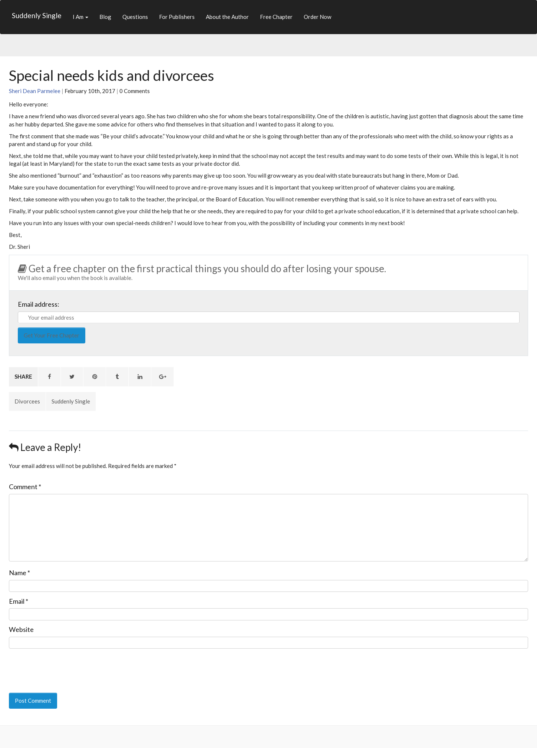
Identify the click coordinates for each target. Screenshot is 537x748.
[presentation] (60, 666)
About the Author (227, 16)
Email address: (38, 304)
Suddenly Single (37, 15)
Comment (25, 486)
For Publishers (177, 16)
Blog (105, 16)
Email (18, 601)
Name (19, 573)
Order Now (317, 16)
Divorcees (27, 401)
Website (21, 629)
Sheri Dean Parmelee (34, 91)
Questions (135, 16)
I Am (80, 16)
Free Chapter (276, 16)
